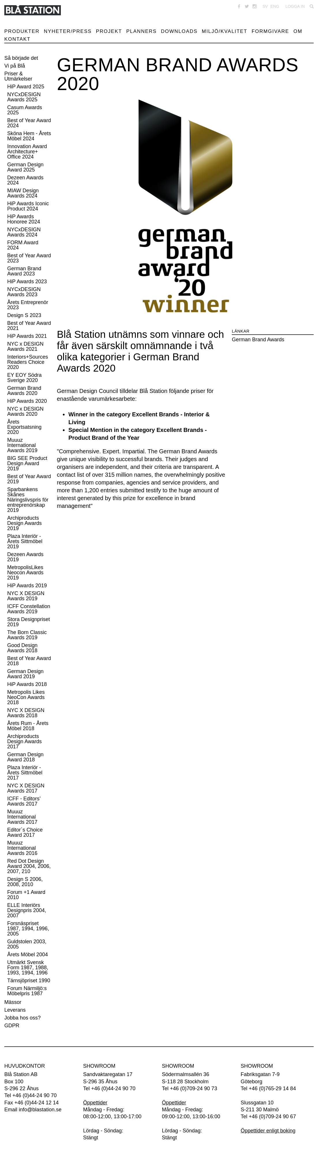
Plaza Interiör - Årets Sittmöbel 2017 (24, 772)
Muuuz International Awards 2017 (22, 817)
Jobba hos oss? (22, 1017)
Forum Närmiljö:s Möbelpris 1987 (27, 991)
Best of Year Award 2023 (29, 258)
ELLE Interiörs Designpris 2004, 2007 (26, 910)
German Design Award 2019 (25, 674)
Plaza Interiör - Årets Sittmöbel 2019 (24, 541)
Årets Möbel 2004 (27, 954)
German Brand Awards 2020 (24, 390)
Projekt (109, 31)
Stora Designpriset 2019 (28, 622)
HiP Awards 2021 (27, 336)
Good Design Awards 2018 (22, 648)
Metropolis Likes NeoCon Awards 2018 (26, 697)
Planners (141, 31)
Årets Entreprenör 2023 (27, 305)
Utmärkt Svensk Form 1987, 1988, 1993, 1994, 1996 (27, 967)
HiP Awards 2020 (27, 401)
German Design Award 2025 (25, 167)
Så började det (21, 58)
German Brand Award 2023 (24, 271)
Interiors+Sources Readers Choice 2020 (27, 362)
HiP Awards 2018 (27, 684)
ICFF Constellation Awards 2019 (28, 609)
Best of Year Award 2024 (29, 123)
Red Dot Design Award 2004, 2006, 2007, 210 (29, 866)
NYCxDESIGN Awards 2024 (24, 232)
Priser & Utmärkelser (18, 76)
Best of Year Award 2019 (29, 479)
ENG (274, 6)
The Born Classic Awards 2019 (27, 635)
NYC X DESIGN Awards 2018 (25, 713)
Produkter (21, 31)
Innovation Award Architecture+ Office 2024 (27, 151)
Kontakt (17, 39)
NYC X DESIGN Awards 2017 (25, 788)
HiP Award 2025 (25, 86)
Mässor (12, 1002)
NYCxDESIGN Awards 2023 (24, 292)
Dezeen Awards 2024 (25, 180)
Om (297, 31)
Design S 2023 (24, 315)
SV (265, 6)
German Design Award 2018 (25, 757)
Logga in (295, 6)
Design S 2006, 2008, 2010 (25, 882)
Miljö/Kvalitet (224, 31)
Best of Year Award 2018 (29, 661)
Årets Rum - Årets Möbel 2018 (27, 726)
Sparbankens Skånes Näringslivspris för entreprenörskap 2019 (27, 500)
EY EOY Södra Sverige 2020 (24, 377)
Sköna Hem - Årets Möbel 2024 (29, 136)
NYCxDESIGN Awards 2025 (24, 97)
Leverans (15, 1010)
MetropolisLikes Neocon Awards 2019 (25, 572)
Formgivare (270, 31)
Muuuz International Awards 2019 (22, 445)
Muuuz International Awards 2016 (22, 848)
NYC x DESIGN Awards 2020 (25, 411)
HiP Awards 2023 (27, 281)
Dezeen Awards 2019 (25, 557)
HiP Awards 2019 (27, 585)
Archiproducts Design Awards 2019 (24, 523)
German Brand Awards (258, 339)
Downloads (179, 31)
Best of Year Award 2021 (29, 325)
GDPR (11, 1025)
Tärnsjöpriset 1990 (28, 980)
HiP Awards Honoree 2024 (23, 219)
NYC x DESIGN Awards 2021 (25, 346)
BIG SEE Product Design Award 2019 (27, 463)
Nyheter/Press (68, 31)
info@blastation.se (40, 1109)
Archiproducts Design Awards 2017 (24, 741)
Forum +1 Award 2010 (26, 895)
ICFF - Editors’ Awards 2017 (23, 801)
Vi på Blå (14, 65)
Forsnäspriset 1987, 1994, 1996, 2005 (28, 928)
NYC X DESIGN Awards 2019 (25, 596)
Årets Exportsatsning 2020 (24, 427)
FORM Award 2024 (22, 245)
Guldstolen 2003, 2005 (26, 944)
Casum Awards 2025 (24, 110)
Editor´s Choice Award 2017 (25, 832)
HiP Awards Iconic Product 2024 (28, 206)
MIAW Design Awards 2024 (23, 193)
